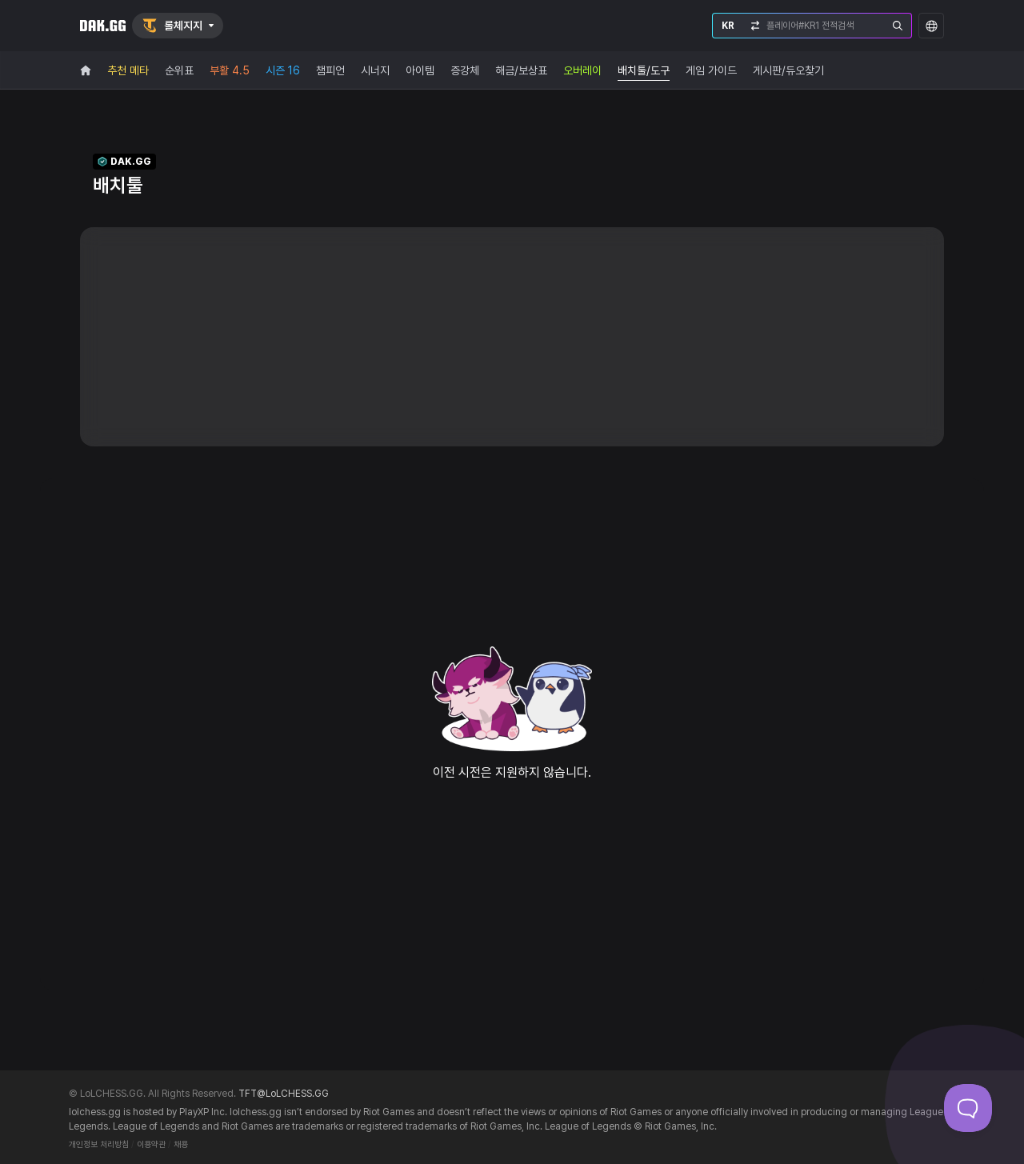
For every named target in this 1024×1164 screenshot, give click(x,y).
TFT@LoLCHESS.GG (283, 1093)
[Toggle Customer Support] (968, 1108)
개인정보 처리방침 (99, 1144)
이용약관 (151, 1144)
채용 (181, 1144)
